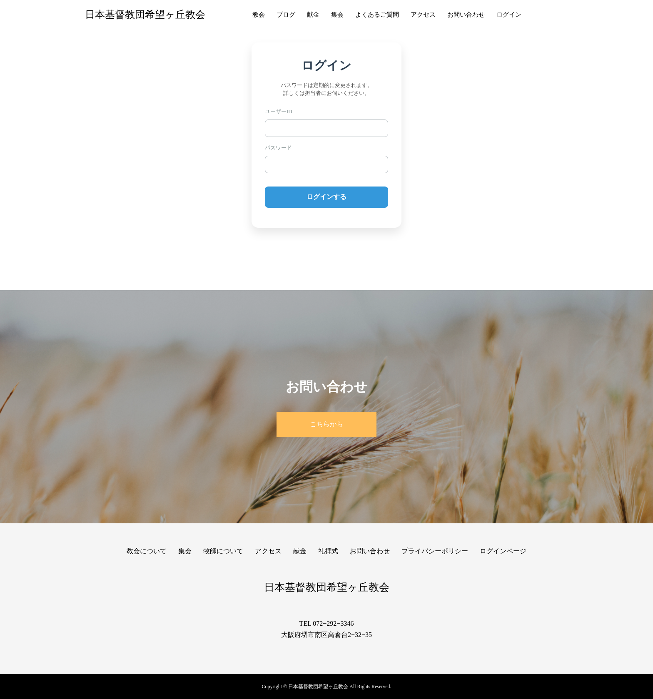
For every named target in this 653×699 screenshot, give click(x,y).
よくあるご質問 (377, 14)
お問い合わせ (466, 14)
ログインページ (503, 551)
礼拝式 (328, 551)
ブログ (286, 14)
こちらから (326, 424)
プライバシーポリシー (434, 551)
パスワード (278, 148)
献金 (313, 14)
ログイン (508, 14)
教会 (258, 14)
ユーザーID (278, 111)
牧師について (223, 551)
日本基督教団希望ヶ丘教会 (145, 14)
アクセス (423, 14)
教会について (147, 551)
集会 (337, 14)
